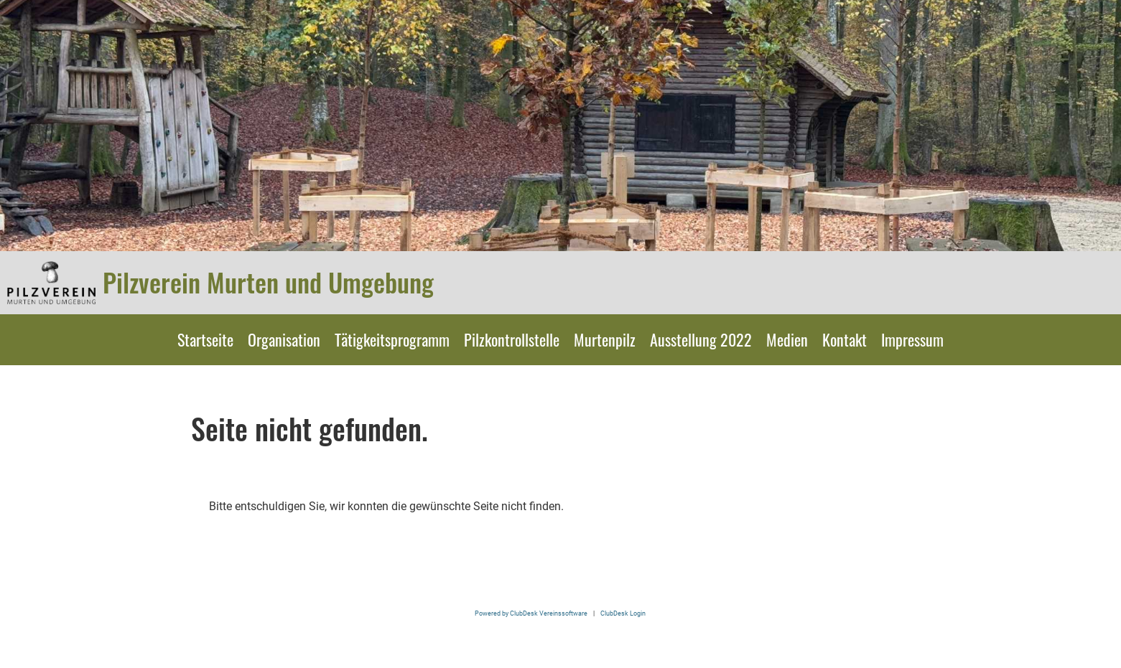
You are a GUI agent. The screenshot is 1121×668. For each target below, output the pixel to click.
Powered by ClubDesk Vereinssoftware (531, 613)
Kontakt (844, 339)
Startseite (205, 339)
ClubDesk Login (623, 613)
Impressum (912, 339)
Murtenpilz (605, 339)
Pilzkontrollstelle (511, 339)
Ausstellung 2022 (701, 339)
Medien (787, 339)
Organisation (284, 339)
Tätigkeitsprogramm (392, 339)
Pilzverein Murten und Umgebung (268, 282)
